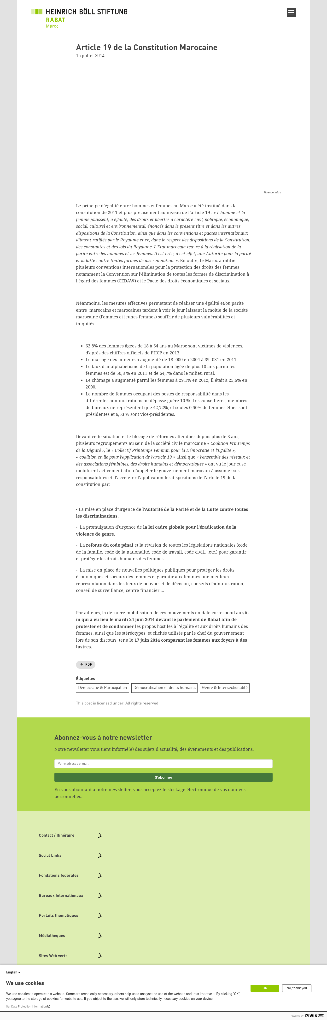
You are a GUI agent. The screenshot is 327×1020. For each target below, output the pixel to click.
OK (265, 988)
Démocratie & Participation (102, 688)
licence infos (272, 192)
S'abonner (163, 777)
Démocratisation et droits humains (165, 688)
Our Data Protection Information (26, 1006)
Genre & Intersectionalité (225, 688)
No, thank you (297, 988)
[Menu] (291, 12)
